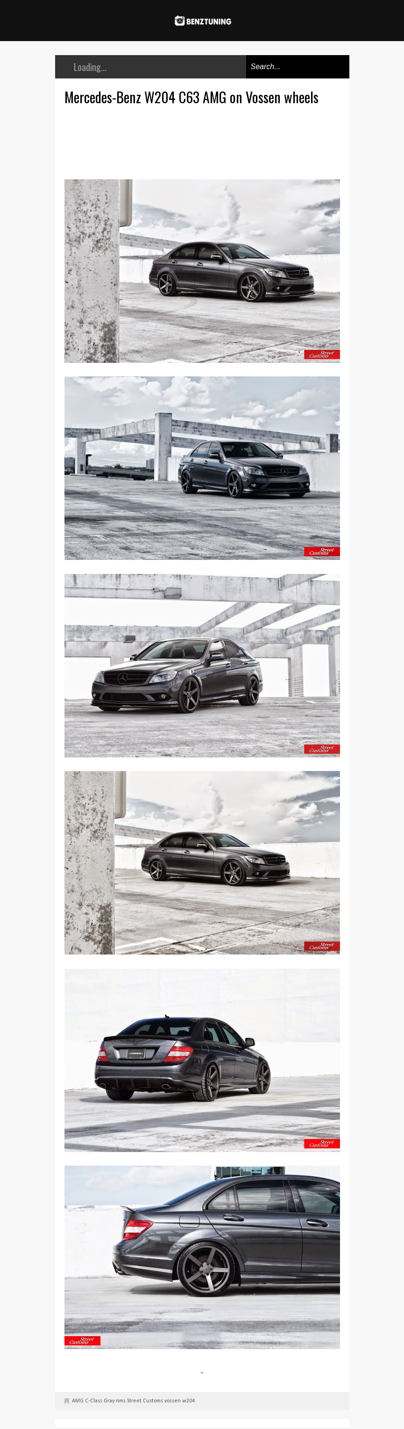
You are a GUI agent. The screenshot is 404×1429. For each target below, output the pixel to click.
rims (121, 1401)
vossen (172, 1401)
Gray (109, 1401)
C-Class (93, 1401)
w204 (188, 1401)
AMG (78, 1401)
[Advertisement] (204, 141)
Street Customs (145, 1401)
